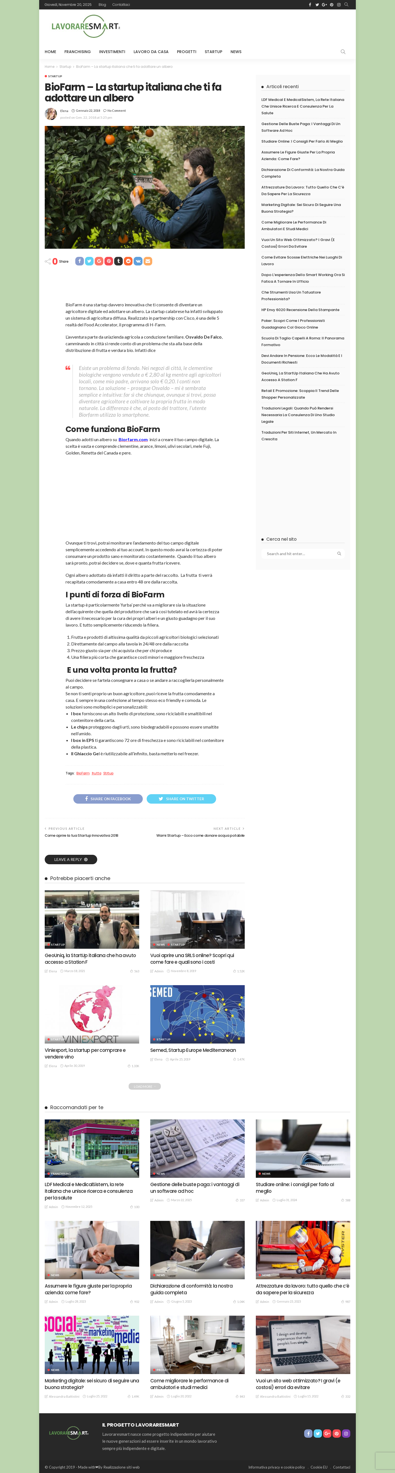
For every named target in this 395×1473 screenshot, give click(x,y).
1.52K (239, 971)
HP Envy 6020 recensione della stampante (300, 316)
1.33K (133, 1065)
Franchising (77, 51)
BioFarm (82, 773)
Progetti (186, 51)
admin (159, 971)
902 (134, 1300)
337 (240, 1199)
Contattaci (121, 4)
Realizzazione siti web (120, 1466)
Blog (102, 4)
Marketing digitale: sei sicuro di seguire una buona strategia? (88, 1383)
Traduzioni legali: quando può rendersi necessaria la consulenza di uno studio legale (298, 424)
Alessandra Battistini (64, 1395)
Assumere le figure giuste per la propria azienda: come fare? (90, 1288)
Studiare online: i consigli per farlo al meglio (302, 142)
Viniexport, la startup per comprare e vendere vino (87, 1053)
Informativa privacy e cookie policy (276, 1466)
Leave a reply (68, 859)
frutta (96, 773)
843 (240, 1395)
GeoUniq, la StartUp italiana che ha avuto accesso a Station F (92, 958)
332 (345, 1395)
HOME (50, 51)
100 (134, 1206)
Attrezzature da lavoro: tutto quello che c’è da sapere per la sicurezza (301, 1288)
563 (134, 971)
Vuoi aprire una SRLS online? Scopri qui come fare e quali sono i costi (193, 958)
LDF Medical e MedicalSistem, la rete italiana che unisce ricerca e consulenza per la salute (302, 106)
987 (345, 1300)
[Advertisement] (249, 26)
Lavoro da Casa (151, 51)
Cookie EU (319, 1466)
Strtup (108, 773)
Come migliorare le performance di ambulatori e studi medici (190, 1383)
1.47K (239, 1059)
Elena (64, 110)
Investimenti (112, 51)
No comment (117, 110)
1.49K (133, 1395)
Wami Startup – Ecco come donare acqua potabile (199, 835)
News (236, 51)
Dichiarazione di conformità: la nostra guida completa (193, 1288)
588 (345, 1199)
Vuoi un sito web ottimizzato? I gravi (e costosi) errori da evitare (300, 1383)
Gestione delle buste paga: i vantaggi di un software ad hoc (195, 1187)
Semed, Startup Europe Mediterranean (194, 1050)
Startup (213, 51)
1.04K (239, 1300)
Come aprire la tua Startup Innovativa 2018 (83, 835)
